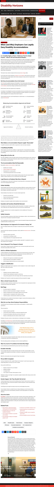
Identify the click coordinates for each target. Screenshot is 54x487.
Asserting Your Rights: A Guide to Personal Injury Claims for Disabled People (30, 468)
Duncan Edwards (11, 437)
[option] (30, 467)
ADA (5, 422)
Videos (11, 13)
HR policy (7, 425)
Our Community (19, 13)
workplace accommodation (19, 75)
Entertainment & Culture (34, 10)
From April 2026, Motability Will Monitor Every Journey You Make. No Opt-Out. (50, 30)
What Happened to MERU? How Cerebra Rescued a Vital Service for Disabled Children (50, 82)
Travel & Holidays (17, 10)
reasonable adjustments (16, 425)
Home (2, 40)
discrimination (19, 422)
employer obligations (29, 422)
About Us (14, 13)
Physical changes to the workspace (9, 169)
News (2, 10)
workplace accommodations (18, 427)
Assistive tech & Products (25, 10)
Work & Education (42, 10)
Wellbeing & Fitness (10, 10)
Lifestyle (5, 10)
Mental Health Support (26, 13)
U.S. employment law (27, 425)
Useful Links (33, 13)
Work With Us (38, 13)
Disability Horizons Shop (5, 13)
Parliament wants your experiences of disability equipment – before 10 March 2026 (50, 133)
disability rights (11, 422)
